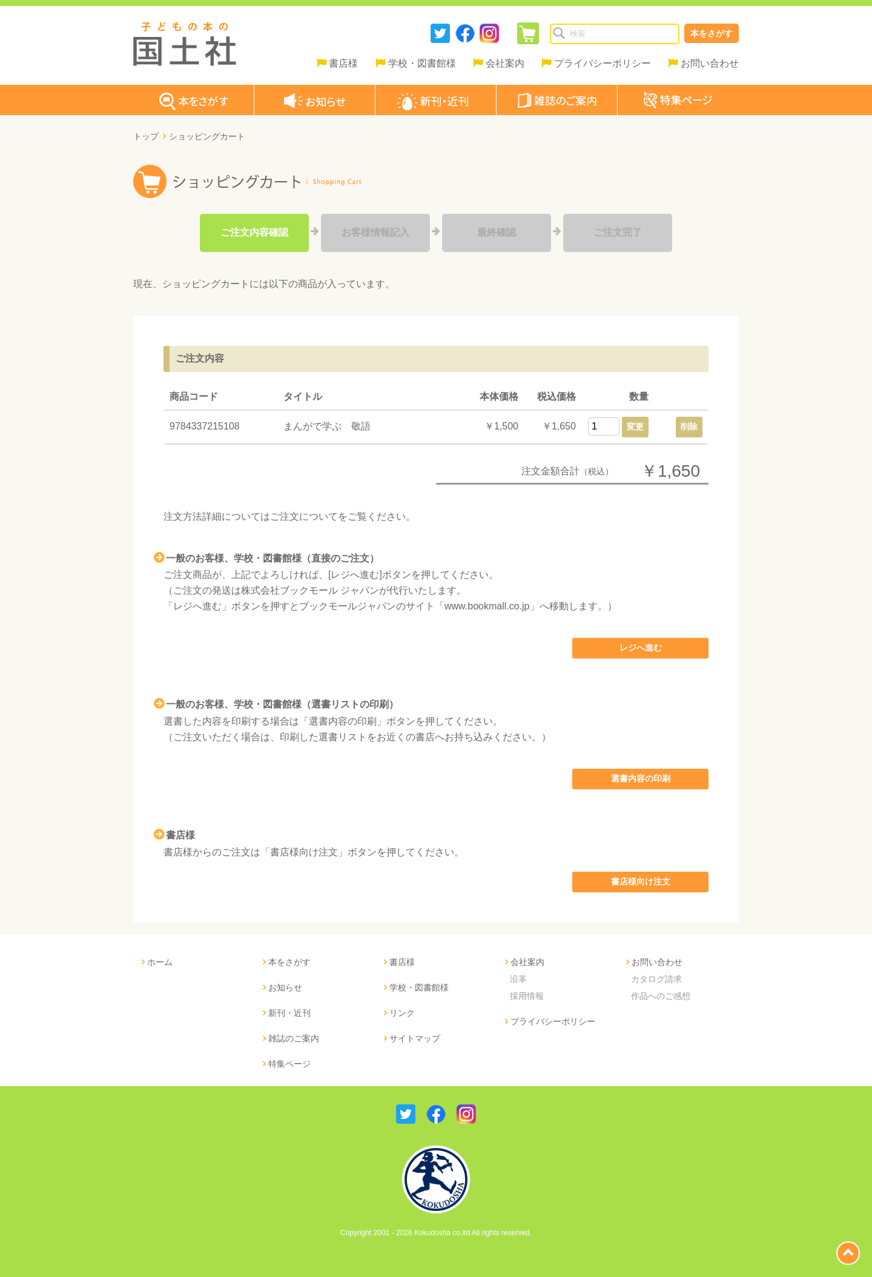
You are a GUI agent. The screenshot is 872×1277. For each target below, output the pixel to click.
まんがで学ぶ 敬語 (327, 426)
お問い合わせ (710, 63)
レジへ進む (640, 647)
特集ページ (289, 1064)
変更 (635, 426)
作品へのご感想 (660, 996)
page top (848, 1253)
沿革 (518, 979)
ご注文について (304, 516)
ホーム (160, 962)
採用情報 (527, 996)
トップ (146, 136)
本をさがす (711, 33)
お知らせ (285, 987)
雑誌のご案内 (293, 1038)
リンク (402, 1013)
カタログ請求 (656, 979)
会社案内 (505, 63)
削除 (689, 426)
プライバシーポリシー (602, 63)
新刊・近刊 (289, 1013)
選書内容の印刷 (640, 778)
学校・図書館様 (422, 63)
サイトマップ (414, 1038)
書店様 (343, 63)
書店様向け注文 (640, 881)
